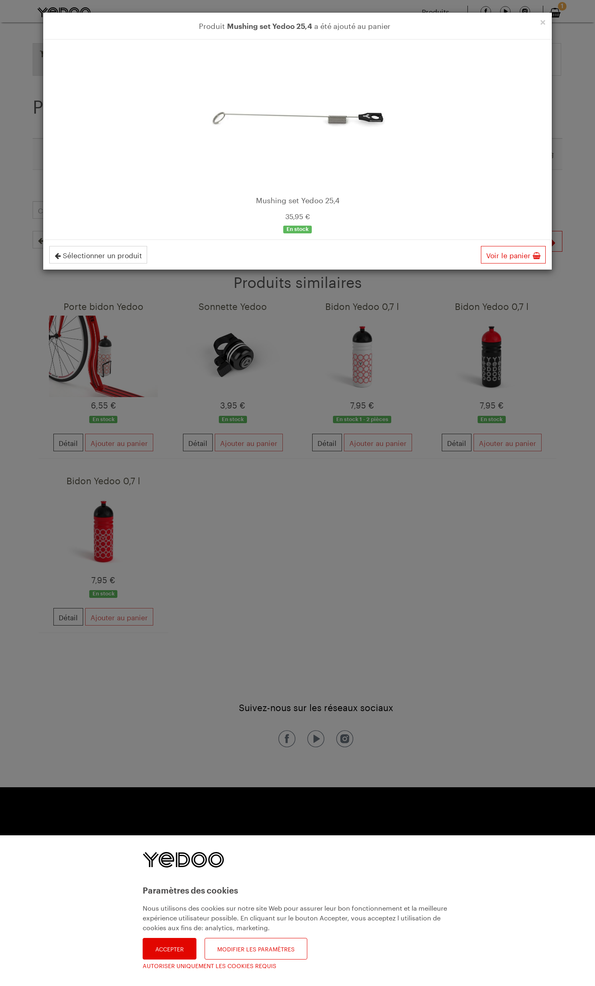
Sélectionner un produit (98, 254)
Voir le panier (513, 254)
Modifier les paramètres (256, 948)
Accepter (169, 948)
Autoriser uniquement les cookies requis (209, 965)
